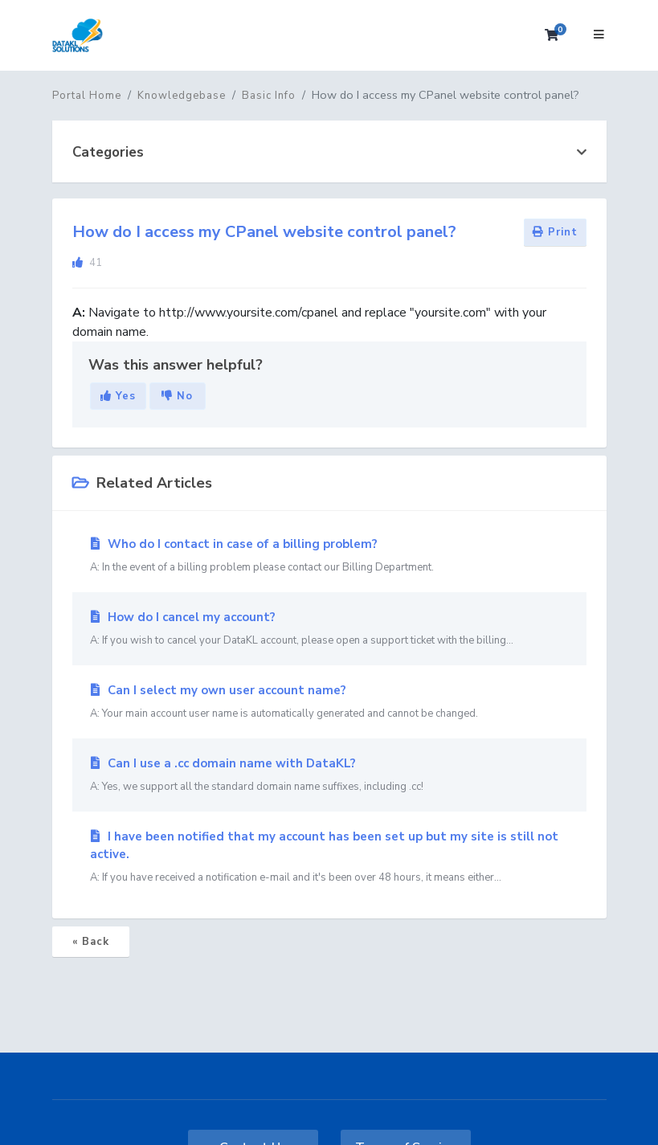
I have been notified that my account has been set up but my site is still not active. (329, 857)
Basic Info (269, 95)
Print (555, 232)
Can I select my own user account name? (329, 702)
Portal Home (86, 95)
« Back (90, 941)
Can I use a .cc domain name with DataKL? (329, 775)
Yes (118, 396)
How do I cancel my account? (329, 629)
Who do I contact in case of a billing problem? (329, 556)
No (177, 396)
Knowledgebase (181, 95)
